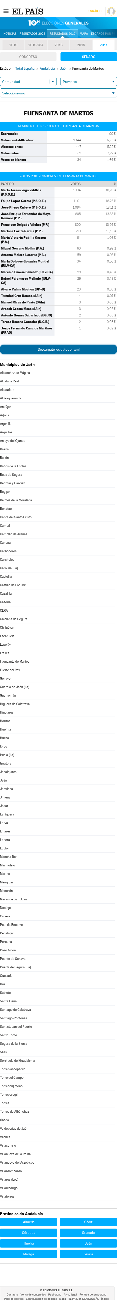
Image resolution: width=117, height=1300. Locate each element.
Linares (5, 831)
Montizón (6, 891)
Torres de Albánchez (14, 1111)
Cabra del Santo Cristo (16, 517)
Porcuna (6, 942)
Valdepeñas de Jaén (14, 1128)
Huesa (4, 738)
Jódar (4, 806)
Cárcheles (7, 559)
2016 (58, 45)
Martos (5, 874)
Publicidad (54, 1294)
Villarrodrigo (9, 1188)
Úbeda (4, 1120)
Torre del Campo (12, 1077)
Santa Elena (8, 1001)
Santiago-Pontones (13, 1018)
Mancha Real (9, 857)
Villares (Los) (9, 1179)
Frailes (4, 653)
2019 (13, 45)
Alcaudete (7, 390)
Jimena (5, 797)
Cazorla (5, 602)
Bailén (4, 458)
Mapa (84, 33)
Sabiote (5, 993)
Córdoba (28, 1233)
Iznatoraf (6, 763)
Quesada (6, 976)
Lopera (5, 840)
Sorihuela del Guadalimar (18, 1060)
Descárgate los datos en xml (59, 349)
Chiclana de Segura (14, 619)
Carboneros (8, 551)
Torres (4, 1103)
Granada (88, 1233)
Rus (2, 984)
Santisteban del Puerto (16, 1027)
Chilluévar (7, 627)
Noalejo (5, 908)
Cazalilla (6, 593)
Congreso (28, 57)
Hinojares (7, 712)
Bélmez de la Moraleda (16, 500)
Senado (89, 57)
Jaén (3, 780)
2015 (81, 45)
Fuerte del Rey (10, 670)
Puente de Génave (13, 959)
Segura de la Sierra (13, 1043)
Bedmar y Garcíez (12, 483)
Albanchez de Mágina (15, 373)
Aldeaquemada (10, 398)
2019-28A (36, 45)
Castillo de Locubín (13, 585)
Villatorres (7, 1196)
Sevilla (88, 1254)
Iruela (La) (7, 755)
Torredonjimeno (11, 1086)
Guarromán (8, 695)
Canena (5, 542)
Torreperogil (9, 1094)
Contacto (12, 1294)
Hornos (5, 721)
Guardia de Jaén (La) (14, 687)
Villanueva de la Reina (15, 1154)
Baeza (4, 449)
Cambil (5, 525)
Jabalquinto (8, 772)
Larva (4, 823)
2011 (104, 45)
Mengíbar (6, 882)
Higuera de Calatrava (15, 704)
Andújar (5, 407)
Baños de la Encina (13, 466)
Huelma (5, 729)
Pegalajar (7, 933)
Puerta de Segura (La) (15, 967)
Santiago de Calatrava (15, 1010)
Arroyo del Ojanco (12, 441)
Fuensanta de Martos (14, 661)
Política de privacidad (93, 1294)
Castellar (6, 576)
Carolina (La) (9, 568)
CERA (4, 610)
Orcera (5, 916)
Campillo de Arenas (13, 534)
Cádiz (88, 1222)
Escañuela (7, 636)
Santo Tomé (8, 1035)
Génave (5, 678)
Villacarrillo (8, 1145)
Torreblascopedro (12, 1069)
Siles (3, 1052)
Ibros (3, 746)
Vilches (5, 1137)
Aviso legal (70, 1294)
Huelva (29, 1243)
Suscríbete (94, 11)
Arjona (4, 415)
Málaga (28, 1254)
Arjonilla (6, 424)
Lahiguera (7, 814)
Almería (28, 1222)
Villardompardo (11, 1171)
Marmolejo (7, 865)
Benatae (6, 509)
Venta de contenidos (33, 1294)
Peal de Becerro (11, 925)
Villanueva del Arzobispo (17, 1162)
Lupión (5, 848)
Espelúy (5, 644)
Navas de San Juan (13, 899)
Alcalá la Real (9, 381)
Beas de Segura (11, 475)
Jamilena (6, 789)
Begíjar (5, 492)
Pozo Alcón (8, 950)
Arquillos (6, 432)
